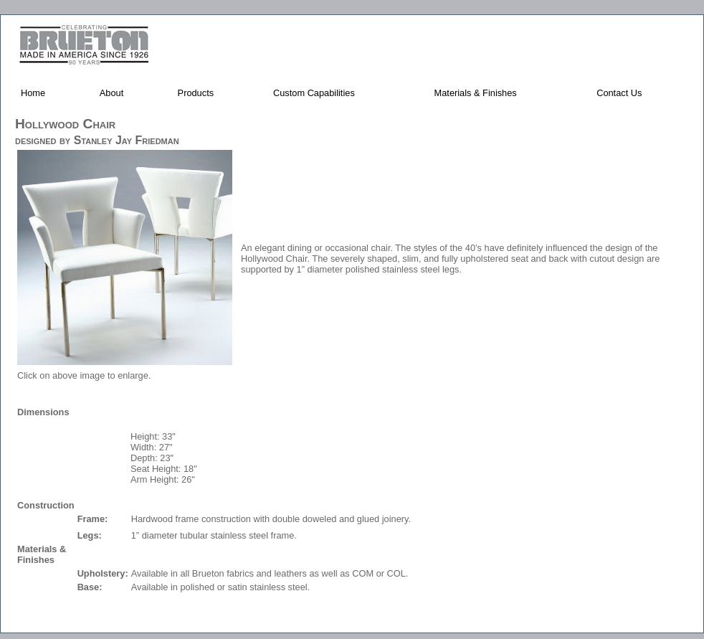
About (111, 92)
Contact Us (619, 92)
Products (196, 92)
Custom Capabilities (314, 92)
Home (33, 92)
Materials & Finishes (475, 92)
